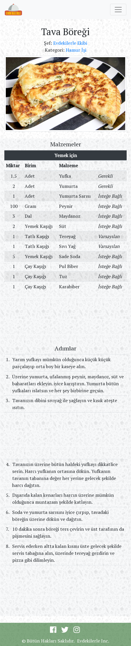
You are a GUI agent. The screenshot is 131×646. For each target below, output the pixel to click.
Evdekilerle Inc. (93, 641)
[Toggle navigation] (118, 9)
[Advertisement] (65, 318)
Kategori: (55, 50)
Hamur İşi (76, 50)
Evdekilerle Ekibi (70, 43)
